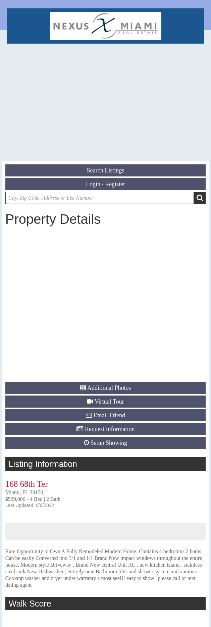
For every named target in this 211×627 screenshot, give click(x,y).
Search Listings (105, 170)
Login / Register (105, 184)
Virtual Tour (109, 401)
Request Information (110, 429)
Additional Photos (109, 387)
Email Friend (109, 415)
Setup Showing (108, 442)
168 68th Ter (26, 483)
